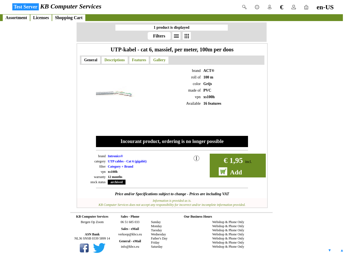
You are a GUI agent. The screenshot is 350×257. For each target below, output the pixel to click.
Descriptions (114, 60)
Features (139, 60)
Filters (159, 36)
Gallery (159, 60)
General (90, 60)
